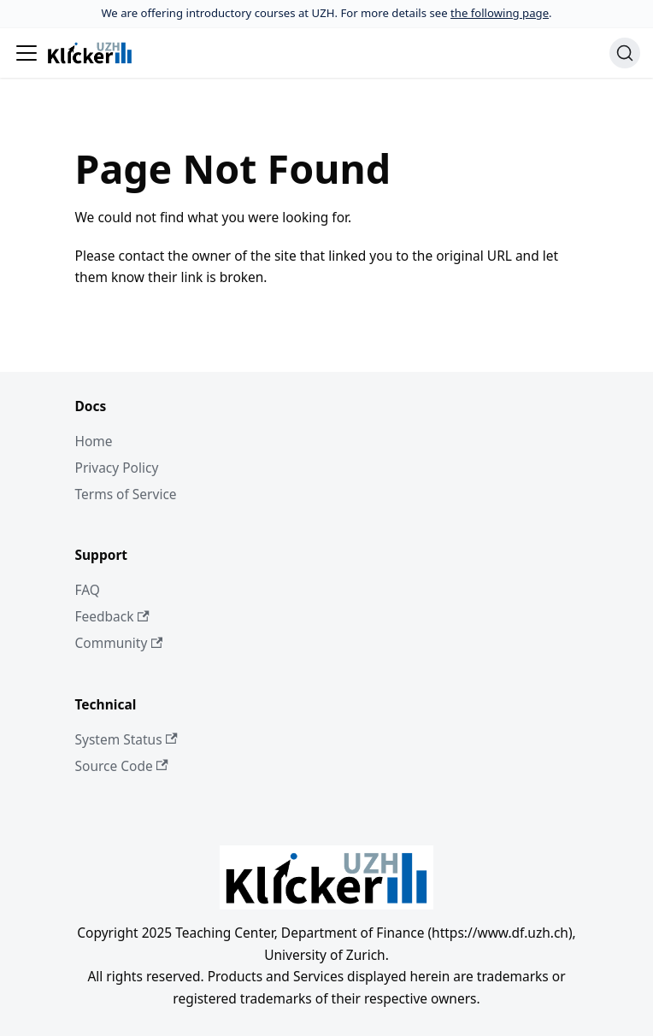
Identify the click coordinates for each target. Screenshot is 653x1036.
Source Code (121, 765)
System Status (126, 739)
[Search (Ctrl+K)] (624, 53)
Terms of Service (126, 494)
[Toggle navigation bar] (26, 53)
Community (119, 642)
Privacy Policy (117, 467)
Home (94, 441)
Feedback (112, 616)
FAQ (87, 589)
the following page (499, 13)
